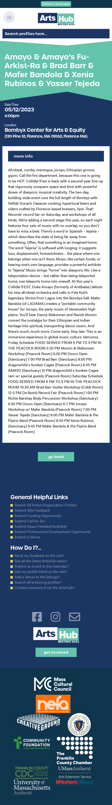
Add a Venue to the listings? (37, 577)
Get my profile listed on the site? (41, 571)
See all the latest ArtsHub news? (41, 561)
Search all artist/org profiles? (38, 582)
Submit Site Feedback (32, 510)
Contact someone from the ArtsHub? (45, 587)
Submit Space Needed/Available (41, 526)
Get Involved (56, 652)
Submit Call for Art (30, 521)
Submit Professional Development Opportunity (53, 531)
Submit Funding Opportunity (38, 515)
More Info (23, 156)
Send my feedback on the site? (39, 555)
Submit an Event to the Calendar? (42, 566)
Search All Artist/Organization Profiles (46, 505)
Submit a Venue (27, 537)
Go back (56, 456)
